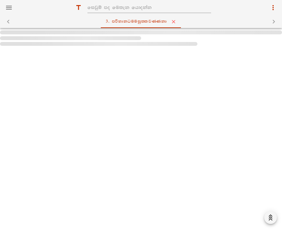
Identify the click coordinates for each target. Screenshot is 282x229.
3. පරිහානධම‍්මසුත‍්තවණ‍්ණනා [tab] (142, 22)
